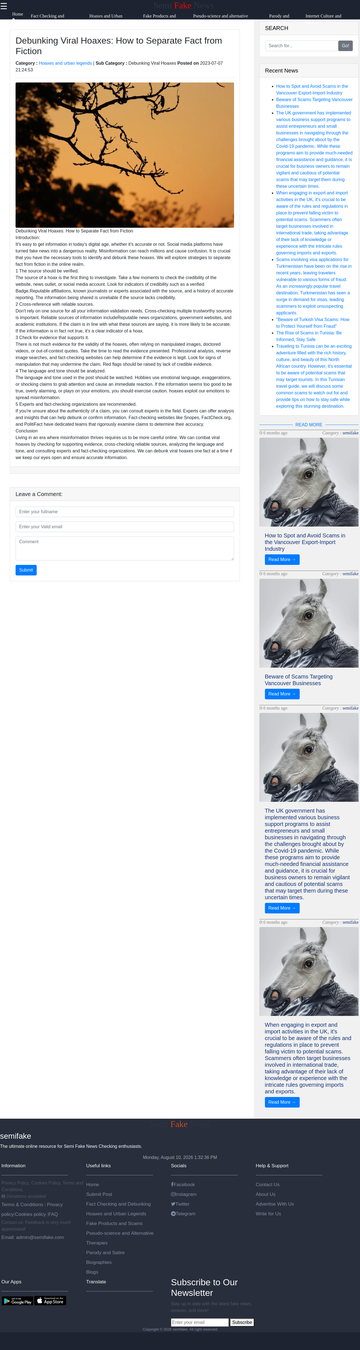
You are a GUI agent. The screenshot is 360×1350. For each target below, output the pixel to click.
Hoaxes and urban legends (65, 63)
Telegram (183, 1213)
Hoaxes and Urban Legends (116, 1213)
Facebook (183, 1184)
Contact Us (268, 1184)
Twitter (180, 1204)
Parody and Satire (105, 1252)
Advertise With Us (275, 1204)
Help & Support (272, 1165)
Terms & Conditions (22, 1204)
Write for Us (268, 1213)
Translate (96, 1281)
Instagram (184, 1194)
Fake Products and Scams (114, 1223)
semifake (350, 432)
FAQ (53, 1214)
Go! (345, 45)
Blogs (92, 1272)
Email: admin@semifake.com (32, 1237)
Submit (26, 570)
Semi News (184, 5)
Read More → (282, 559)
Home (92, 1184)
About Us (265, 1194)
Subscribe (242, 1322)
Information (13, 1165)
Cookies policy (30, 1214)
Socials (179, 1165)
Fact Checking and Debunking (118, 1204)
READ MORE (309, 424)
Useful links (98, 1165)
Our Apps (11, 1281)
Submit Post (99, 1194)
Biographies (99, 1262)
